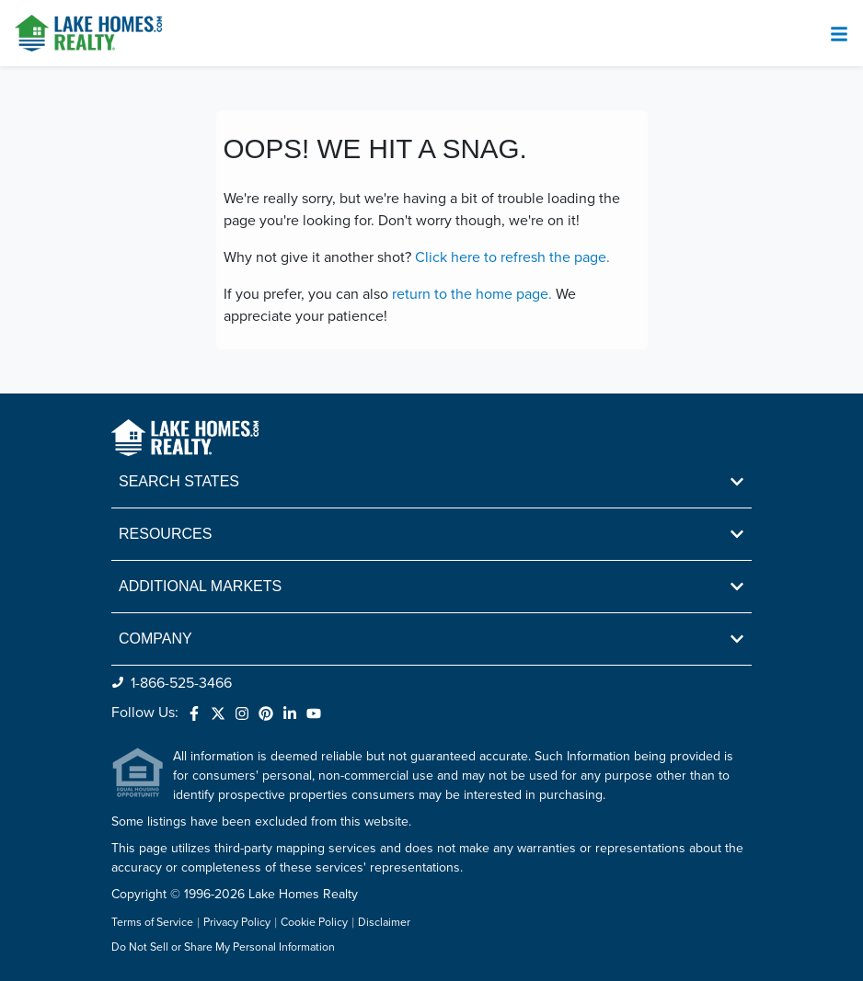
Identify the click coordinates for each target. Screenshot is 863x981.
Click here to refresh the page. (512, 257)
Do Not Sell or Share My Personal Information (223, 947)
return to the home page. (472, 294)
